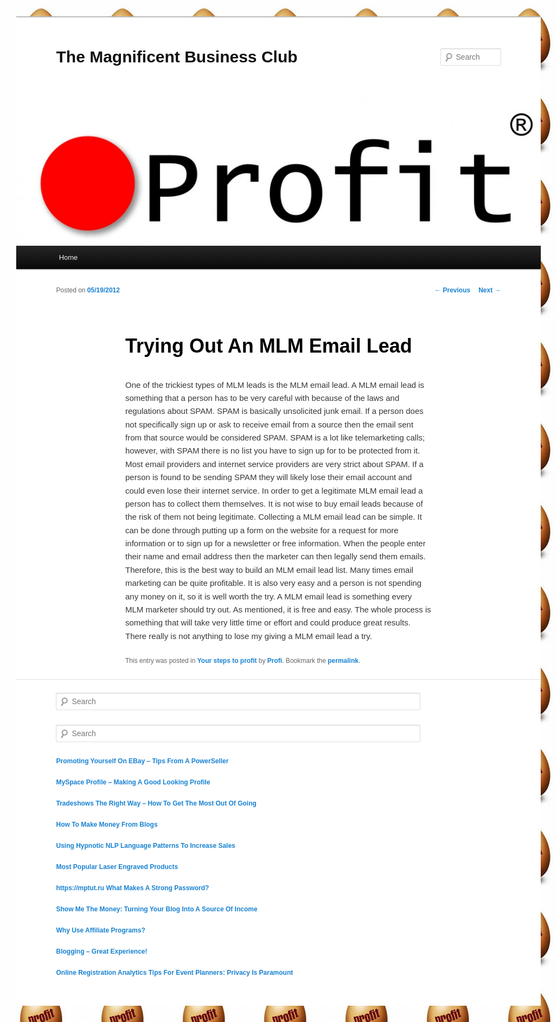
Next (489, 290)
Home (68, 257)
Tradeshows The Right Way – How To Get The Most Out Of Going (156, 803)
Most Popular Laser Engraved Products (117, 867)
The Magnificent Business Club (176, 57)
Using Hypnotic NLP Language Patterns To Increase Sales (145, 845)
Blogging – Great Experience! (101, 951)
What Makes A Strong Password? (157, 888)
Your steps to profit (227, 661)
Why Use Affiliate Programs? (100, 930)
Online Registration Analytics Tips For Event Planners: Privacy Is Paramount (174, 972)
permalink (343, 661)
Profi (274, 661)
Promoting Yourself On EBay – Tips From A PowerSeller (142, 761)
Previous (452, 290)
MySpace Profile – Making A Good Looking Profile (133, 782)
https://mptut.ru (80, 888)
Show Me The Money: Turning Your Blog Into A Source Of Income (156, 909)
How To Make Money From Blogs (106, 824)
